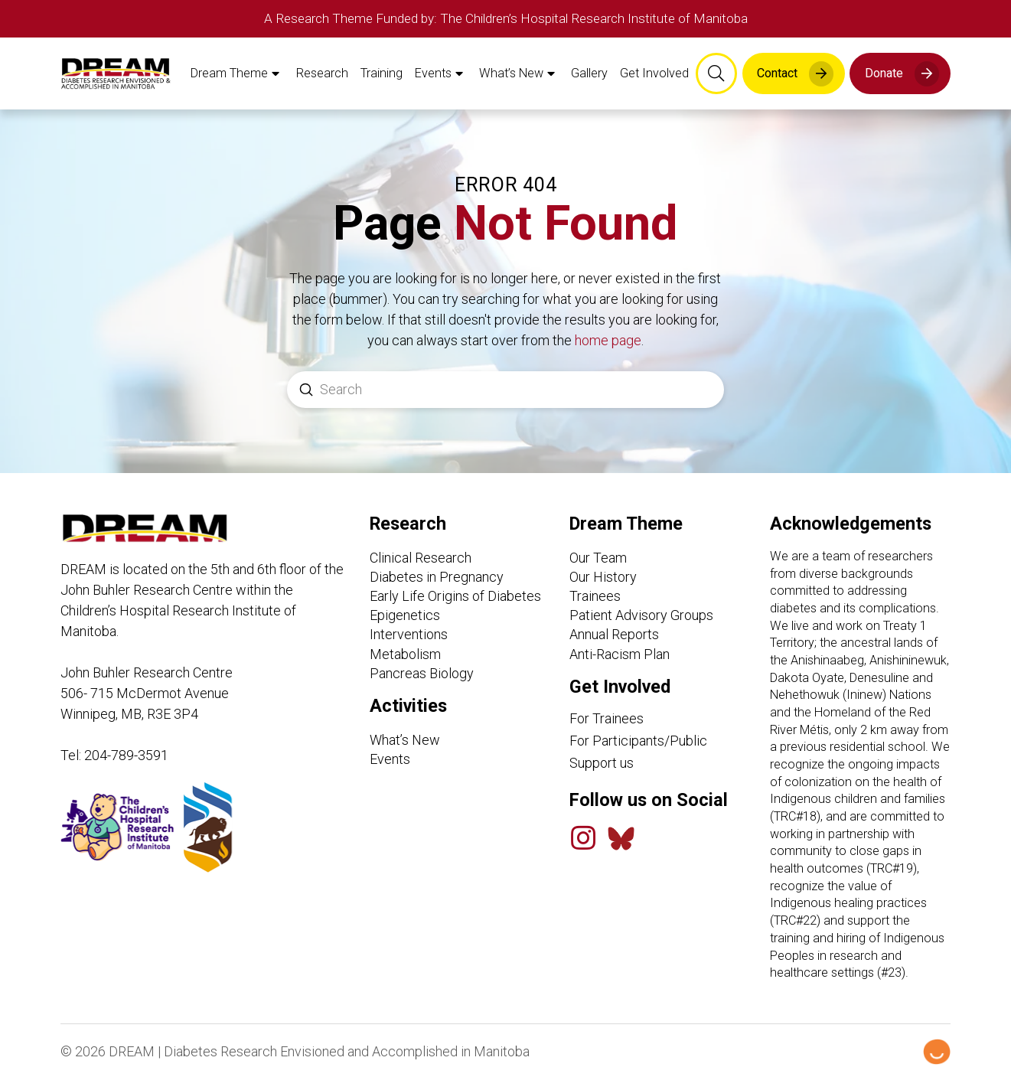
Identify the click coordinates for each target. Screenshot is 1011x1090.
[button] (716, 79)
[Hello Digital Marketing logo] (937, 1062)
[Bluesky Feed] (621, 848)
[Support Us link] (659, 773)
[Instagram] (583, 849)
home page (608, 351)
